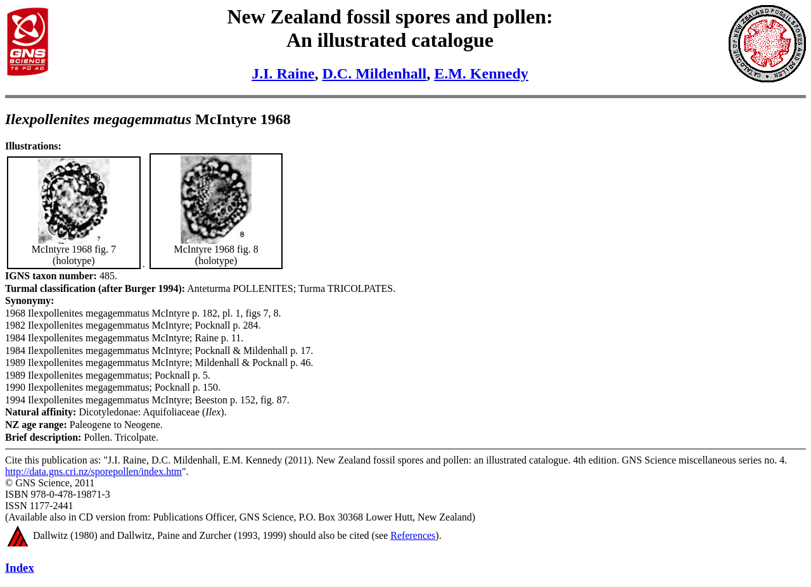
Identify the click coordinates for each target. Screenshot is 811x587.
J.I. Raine (283, 73)
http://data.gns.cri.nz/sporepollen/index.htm (93, 471)
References (412, 535)
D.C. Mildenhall (374, 73)
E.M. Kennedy (481, 73)
